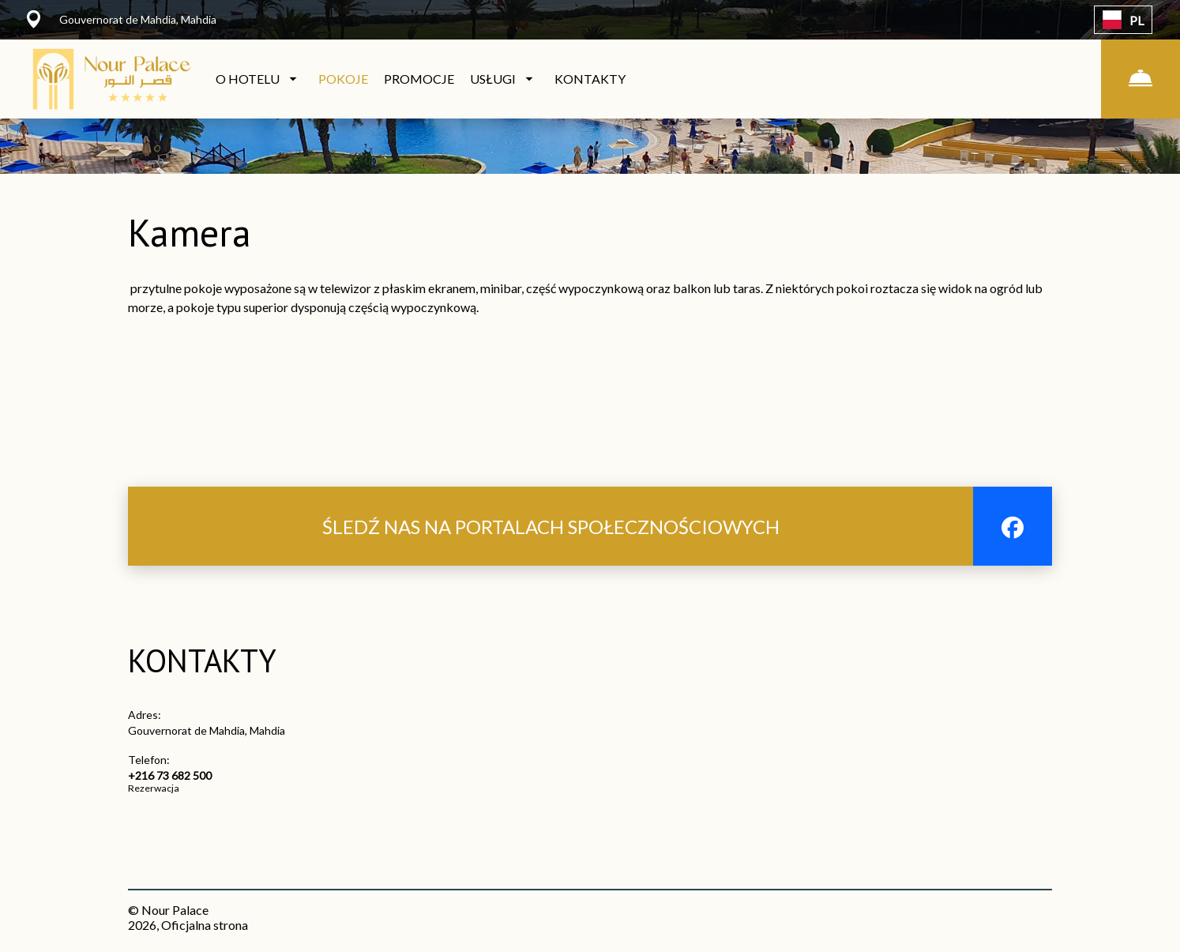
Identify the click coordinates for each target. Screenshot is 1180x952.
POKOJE (343, 78)
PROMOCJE (419, 78)
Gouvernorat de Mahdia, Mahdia (206, 730)
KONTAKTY (590, 78)
